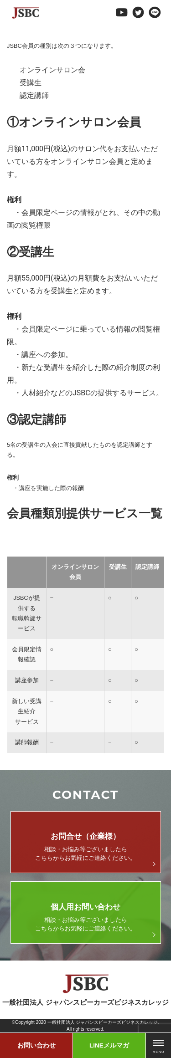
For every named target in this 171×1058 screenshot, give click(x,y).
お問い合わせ (36, 1045)
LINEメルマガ (109, 1045)
